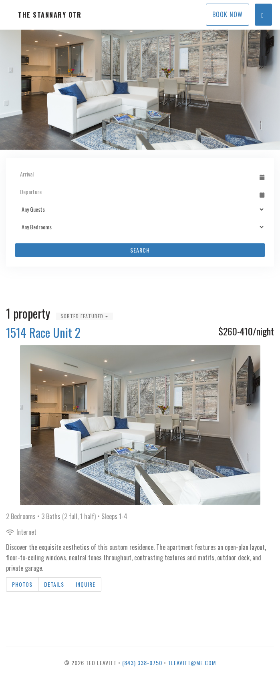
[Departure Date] (136, 192)
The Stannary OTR (49, 15)
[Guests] (140, 209)
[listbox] (140, 90)
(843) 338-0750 (142, 662)
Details (54, 584)
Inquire (85, 584)
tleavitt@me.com (192, 662)
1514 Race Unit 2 (43, 332)
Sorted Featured (84, 316)
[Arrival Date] (136, 174)
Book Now (227, 14)
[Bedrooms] (140, 227)
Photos (22, 584)
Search (140, 250)
